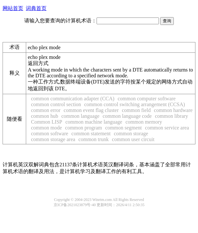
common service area (167, 127)
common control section (56, 104)
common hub (44, 116)
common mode (46, 127)
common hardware (173, 110)
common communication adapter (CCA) (72, 98)
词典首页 (36, 8)
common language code (127, 116)
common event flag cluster (91, 110)
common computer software (147, 98)
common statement (90, 133)
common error (45, 110)
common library (171, 116)
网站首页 (13, 8)
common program (83, 127)
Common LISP (46, 122)
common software (49, 133)
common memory (143, 122)
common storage (131, 133)
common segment (123, 127)
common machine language (93, 122)
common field (136, 110)
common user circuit (133, 139)
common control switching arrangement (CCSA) (134, 104)
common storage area (53, 139)
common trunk (93, 139)
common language (80, 116)
